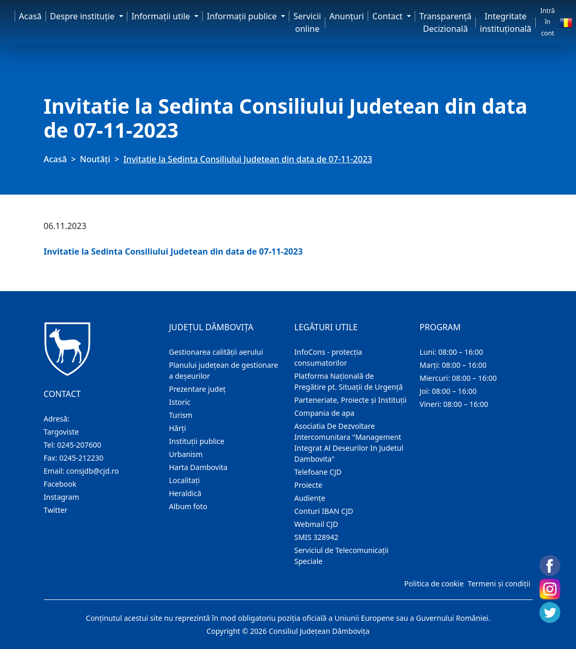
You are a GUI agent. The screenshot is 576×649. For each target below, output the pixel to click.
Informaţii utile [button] (162, 16)
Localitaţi (184, 480)
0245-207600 (79, 445)
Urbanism (186, 454)
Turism (181, 415)
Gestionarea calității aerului (216, 352)
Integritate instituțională (506, 22)
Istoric (180, 402)
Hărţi (177, 428)
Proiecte (309, 485)
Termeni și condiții (499, 583)
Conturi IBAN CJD (324, 511)
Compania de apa (325, 413)
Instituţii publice (197, 441)
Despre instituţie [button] (83, 16)
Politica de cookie (434, 583)
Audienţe (310, 498)
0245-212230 (81, 458)
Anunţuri (347, 16)
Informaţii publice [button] (243, 16)
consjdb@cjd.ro (92, 471)
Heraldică (185, 493)
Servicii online (307, 22)
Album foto (188, 506)
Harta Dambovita (198, 467)
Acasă (30, 16)
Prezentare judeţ (197, 389)
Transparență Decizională (445, 22)
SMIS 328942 (317, 537)
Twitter (56, 510)
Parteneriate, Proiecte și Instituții (351, 400)
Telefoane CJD (318, 472)
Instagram (61, 497)
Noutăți (95, 159)
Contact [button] (388, 16)
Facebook (60, 484)
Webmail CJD (316, 524)
